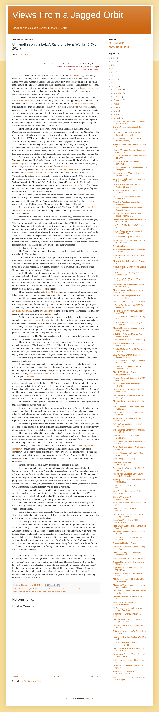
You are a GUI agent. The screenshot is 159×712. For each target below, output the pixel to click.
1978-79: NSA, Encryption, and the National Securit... (127, 356)
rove (52, 591)
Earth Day (48, 311)
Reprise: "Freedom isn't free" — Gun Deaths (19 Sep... (128, 454)
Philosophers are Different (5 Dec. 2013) (129, 558)
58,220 (78, 279)
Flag (26, 54)
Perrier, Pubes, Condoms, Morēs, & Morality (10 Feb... (127, 232)
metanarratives (47, 373)
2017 (113, 79)
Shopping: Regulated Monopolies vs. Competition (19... (128, 203)
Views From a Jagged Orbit (67, 15)
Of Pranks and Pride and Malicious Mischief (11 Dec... (127, 186)
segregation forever (77, 185)
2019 (113, 72)
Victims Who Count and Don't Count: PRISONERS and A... (128, 475)
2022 (113, 61)
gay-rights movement (21, 311)
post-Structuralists (89, 88)
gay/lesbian (64, 589)
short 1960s (74, 75)
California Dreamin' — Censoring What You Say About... (129, 323)
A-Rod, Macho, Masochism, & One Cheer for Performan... (127, 419)
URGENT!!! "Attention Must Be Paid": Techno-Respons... (128, 335)
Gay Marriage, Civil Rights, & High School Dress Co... (127, 279)
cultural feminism (53, 589)
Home (56, 676)
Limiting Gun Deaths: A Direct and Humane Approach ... (127, 215)
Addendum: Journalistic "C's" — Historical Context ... (126, 673)
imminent (29, 376)
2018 (113, 76)
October (117, 97)
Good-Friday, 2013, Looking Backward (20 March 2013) (128, 285)
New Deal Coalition (33, 172)
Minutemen (24, 100)
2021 (113, 65)
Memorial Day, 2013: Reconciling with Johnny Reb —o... (128, 329)
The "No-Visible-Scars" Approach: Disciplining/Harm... (127, 373)
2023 (113, 58)
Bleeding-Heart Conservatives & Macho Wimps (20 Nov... (129, 122)
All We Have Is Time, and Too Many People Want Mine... (127, 609)
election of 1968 (44, 169)
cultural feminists (59, 88)
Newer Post (17, 676)
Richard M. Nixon (51, 292)
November (118, 93)
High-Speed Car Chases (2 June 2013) (129, 340)
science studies (60, 591)
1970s (27, 589)
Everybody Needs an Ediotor (125, 543)
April (116, 115)
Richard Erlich (118, 43)
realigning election (67, 169)
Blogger (90, 698)
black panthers (40, 589)
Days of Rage (18, 163)
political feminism (83, 589)
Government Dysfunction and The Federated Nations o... (127, 603)
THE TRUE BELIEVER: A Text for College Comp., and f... (126, 134)
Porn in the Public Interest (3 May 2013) (129, 302)
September (118, 100)
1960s (21, 589)
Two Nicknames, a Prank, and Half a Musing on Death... (128, 515)
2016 (113, 83)
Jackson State (22, 210)
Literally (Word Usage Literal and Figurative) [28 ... (126, 297)
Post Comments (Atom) (33, 681)
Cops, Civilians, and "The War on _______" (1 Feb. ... (126, 644)
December (118, 89)
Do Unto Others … (120, 246)
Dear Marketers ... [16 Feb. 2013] (126, 237)
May (116, 111)
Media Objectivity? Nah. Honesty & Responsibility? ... (127, 554)
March (116, 118)
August (117, 104)
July (115, 107)
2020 (113, 69)
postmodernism (19, 591)
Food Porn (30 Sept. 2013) (124, 459)
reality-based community (40, 591)
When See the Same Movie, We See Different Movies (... (128, 140)
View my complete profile (119, 47)
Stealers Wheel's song (85, 103)
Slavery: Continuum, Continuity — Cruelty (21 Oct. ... (127, 498)
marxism (73, 589)
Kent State (91, 207)
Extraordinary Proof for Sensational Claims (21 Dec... (127, 574)
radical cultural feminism (39, 320)
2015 (113, 86)
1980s (32, 589)
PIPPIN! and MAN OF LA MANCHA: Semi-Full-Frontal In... (127, 367)
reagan (28, 591)
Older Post (94, 676)
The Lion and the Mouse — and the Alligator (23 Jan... (127, 621)
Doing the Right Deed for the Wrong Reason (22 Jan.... (127, 209)
